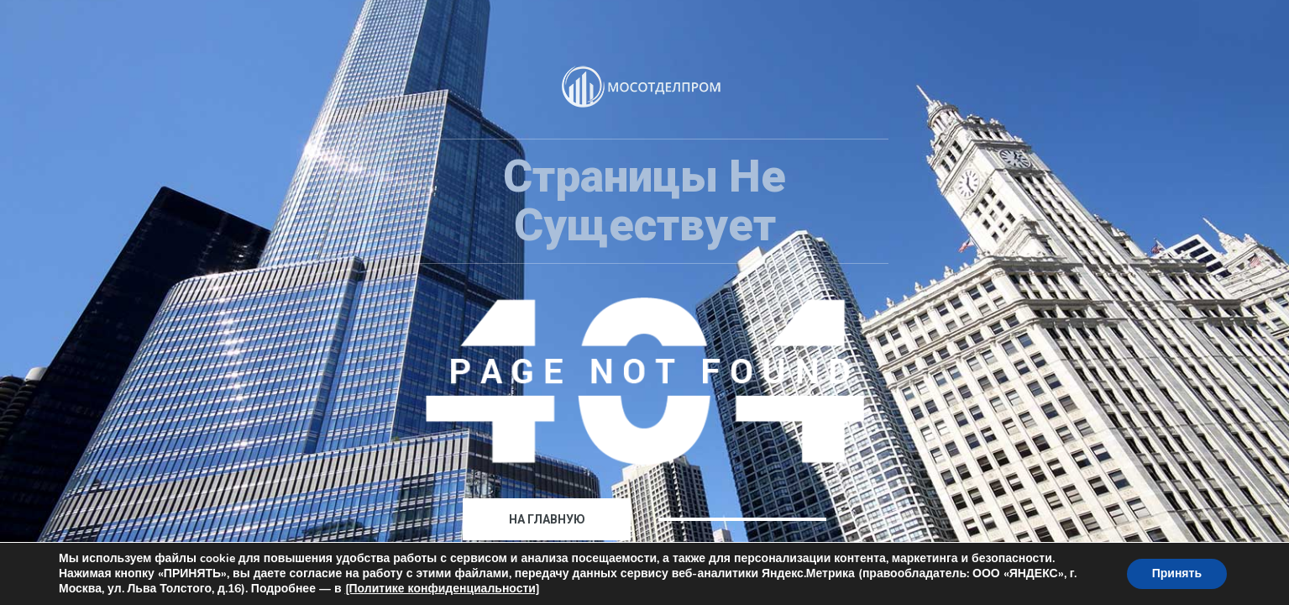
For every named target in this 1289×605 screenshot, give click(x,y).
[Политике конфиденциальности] (442, 589)
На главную (547, 519)
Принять (1177, 573)
